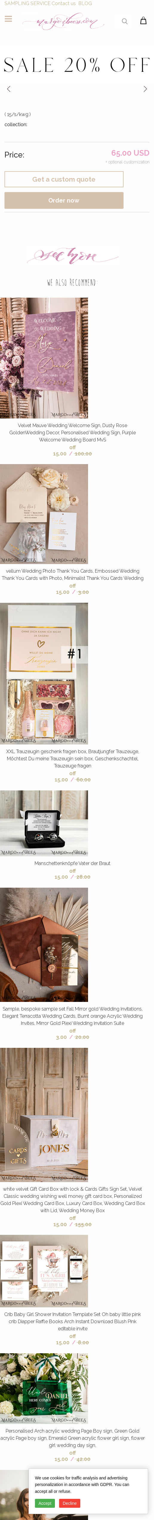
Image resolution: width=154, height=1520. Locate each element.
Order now (63, 200)
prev (9, 89)
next (145, 89)
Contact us (64, 3)
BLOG (85, 3)
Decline (70, 1503)
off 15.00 (64, 450)
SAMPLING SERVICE (27, 3)
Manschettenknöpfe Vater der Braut (72, 863)
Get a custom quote (64, 179)
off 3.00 (66, 1034)
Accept (44, 1503)
